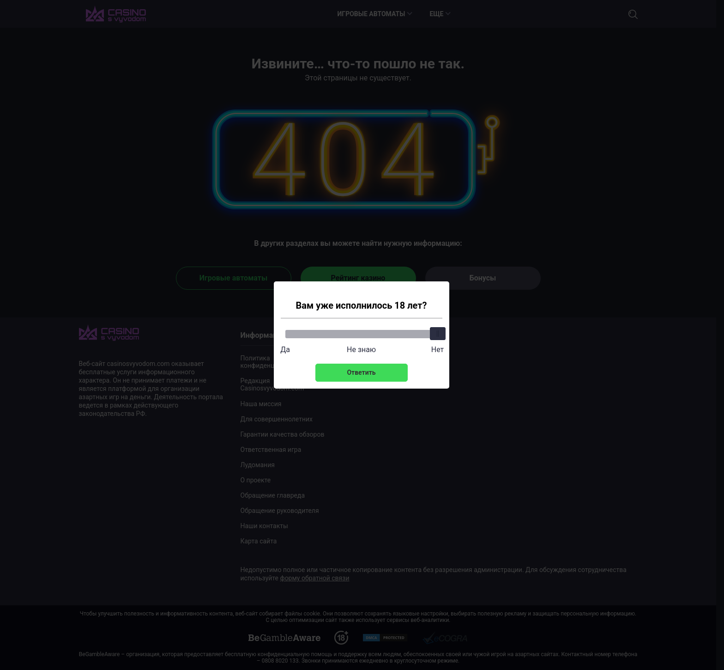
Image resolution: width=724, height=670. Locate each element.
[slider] (438, 333)
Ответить (361, 372)
